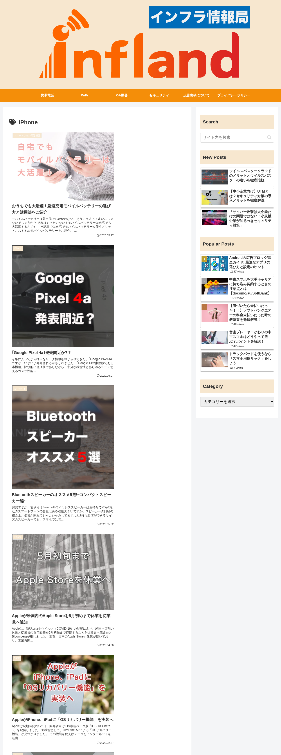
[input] (237, 138)
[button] (269, 137)
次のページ (97, 695)
